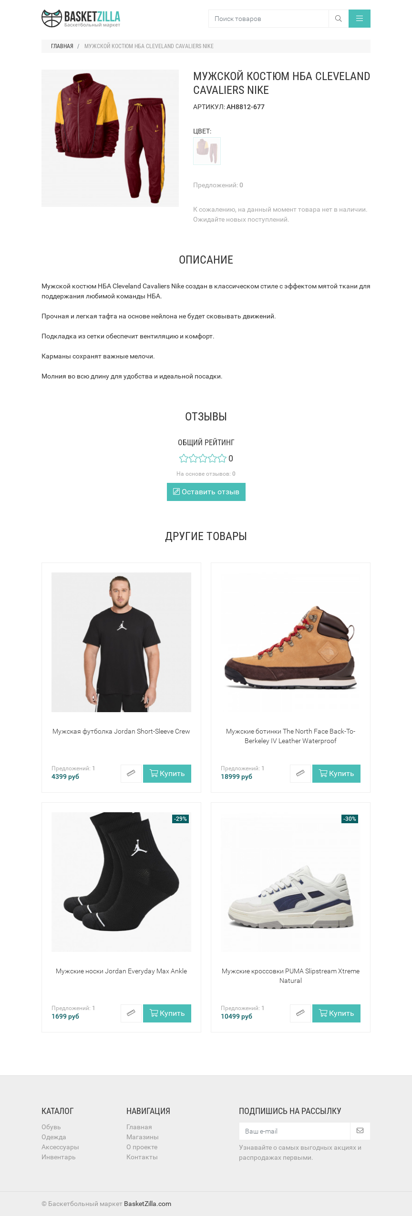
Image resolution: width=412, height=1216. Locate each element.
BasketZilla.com (147, 1203)
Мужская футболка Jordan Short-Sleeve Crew (121, 731)
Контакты (142, 1157)
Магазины (142, 1137)
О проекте (141, 1147)
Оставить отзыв (206, 491)
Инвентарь (58, 1157)
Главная (139, 1127)
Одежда (53, 1137)
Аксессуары (60, 1147)
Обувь (51, 1127)
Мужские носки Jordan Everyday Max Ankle (121, 971)
